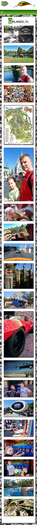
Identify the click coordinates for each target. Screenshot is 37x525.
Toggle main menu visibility (2, 11)
